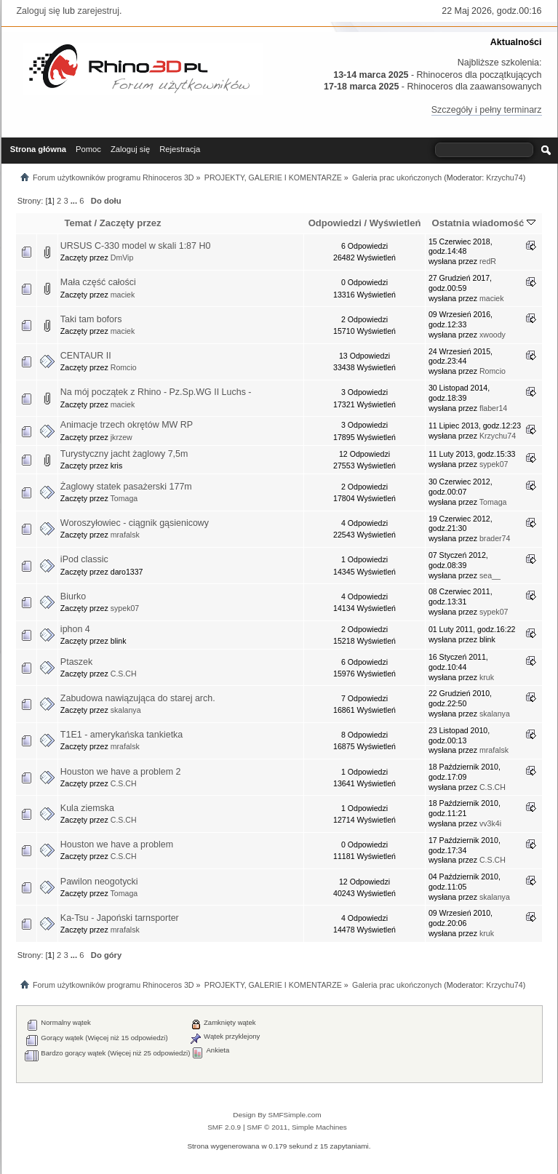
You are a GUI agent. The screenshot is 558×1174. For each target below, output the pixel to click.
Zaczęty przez (131, 222)
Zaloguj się (38, 11)
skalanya (126, 710)
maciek (123, 294)
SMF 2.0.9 (224, 1127)
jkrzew (121, 437)
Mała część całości (98, 282)
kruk (486, 677)
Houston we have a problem (116, 844)
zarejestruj (98, 11)
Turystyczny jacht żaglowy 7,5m (124, 454)
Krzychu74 (504, 177)
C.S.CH (124, 673)
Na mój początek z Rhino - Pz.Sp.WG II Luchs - (156, 392)
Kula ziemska (87, 808)
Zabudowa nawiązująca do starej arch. (137, 698)
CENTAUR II (85, 356)
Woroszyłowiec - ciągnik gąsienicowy (134, 523)
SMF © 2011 (267, 1127)
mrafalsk (125, 534)
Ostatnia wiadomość (483, 222)
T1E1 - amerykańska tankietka (121, 735)
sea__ (490, 575)
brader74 (494, 538)
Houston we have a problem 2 (120, 772)
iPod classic (84, 559)
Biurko (73, 596)
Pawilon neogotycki (99, 881)
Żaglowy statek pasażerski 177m (126, 487)
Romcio (124, 367)
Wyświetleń (395, 222)
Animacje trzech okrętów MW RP (126, 425)
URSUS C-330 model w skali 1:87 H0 (135, 246)
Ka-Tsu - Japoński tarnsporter (119, 918)
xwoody (492, 334)
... (75, 200)
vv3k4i (490, 823)
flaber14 (493, 408)
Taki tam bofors (91, 319)
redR (487, 261)
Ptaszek (76, 662)
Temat (77, 222)
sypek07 (493, 464)
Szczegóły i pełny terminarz (486, 110)
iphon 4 (75, 629)
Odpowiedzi (335, 222)
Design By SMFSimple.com (277, 1115)
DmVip (122, 257)
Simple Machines (319, 1127)
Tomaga (124, 498)
